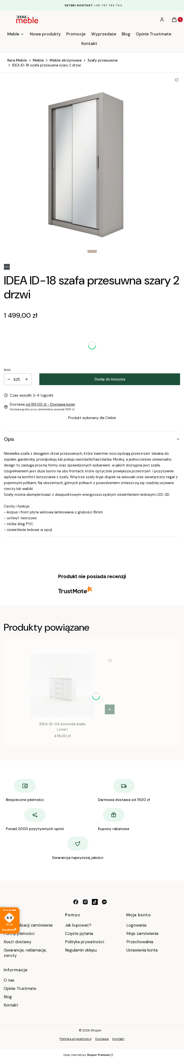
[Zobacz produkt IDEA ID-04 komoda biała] (110, 709)
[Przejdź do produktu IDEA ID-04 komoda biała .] (62, 685)
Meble (38, 60)
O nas (9, 980)
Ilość (7, 370)
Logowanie (136, 925)
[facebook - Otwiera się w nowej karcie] (76, 902)
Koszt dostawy (17, 941)
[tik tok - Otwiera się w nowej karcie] (95, 902)
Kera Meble (17, 60)
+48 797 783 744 (108, 5)
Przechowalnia (139, 941)
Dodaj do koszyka (110, 379)
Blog (8, 996)
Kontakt (11, 1005)
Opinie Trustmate (20, 988)
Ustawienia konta (142, 950)
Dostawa (102, 1039)
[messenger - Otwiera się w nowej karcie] (104, 902)
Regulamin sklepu (81, 950)
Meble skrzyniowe (66, 60)
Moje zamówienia (142, 933)
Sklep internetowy (86, 1055)
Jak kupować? (78, 925)
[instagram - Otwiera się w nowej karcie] (85, 902)
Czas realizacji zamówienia (28, 925)
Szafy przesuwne (102, 60)
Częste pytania (79, 933)
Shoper (96, 1030)
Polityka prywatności (84, 941)
